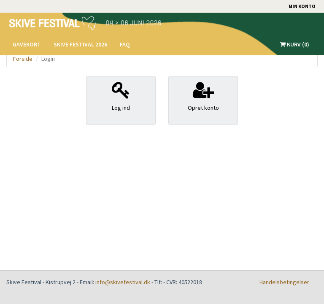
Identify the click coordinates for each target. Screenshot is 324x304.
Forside (22, 58)
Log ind (121, 96)
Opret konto (203, 96)
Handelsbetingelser (284, 282)
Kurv (294, 44)
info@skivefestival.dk (122, 282)
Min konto (302, 6)
